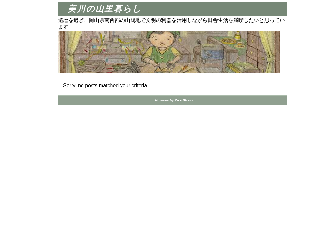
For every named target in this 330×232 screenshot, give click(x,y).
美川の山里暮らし (104, 9)
